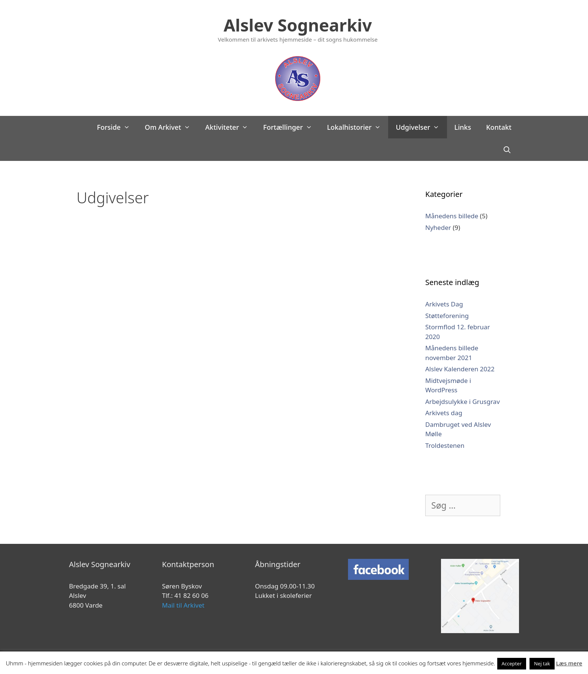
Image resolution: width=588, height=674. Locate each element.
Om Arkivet (171, 127)
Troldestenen (444, 445)
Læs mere (569, 663)
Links (462, 127)
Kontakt (499, 127)
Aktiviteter (230, 127)
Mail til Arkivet (183, 605)
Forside (117, 127)
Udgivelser (421, 127)
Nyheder (438, 227)
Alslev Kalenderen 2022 (460, 369)
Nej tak (542, 663)
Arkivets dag (443, 412)
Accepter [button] (512, 663)
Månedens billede (451, 216)
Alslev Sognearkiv (298, 25)
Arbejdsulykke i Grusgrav (462, 401)
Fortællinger (291, 127)
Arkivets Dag (444, 304)
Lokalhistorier (357, 127)
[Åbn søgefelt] (507, 149)
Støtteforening (447, 315)
